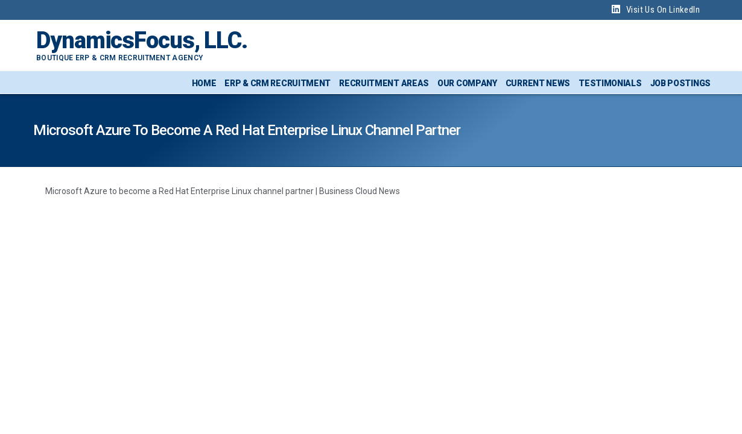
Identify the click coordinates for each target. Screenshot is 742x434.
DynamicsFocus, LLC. (141, 40)
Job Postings (680, 83)
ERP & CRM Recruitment (277, 83)
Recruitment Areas (384, 83)
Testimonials (610, 83)
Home (204, 83)
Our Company (467, 83)
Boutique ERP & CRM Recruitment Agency (119, 58)
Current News (538, 83)
